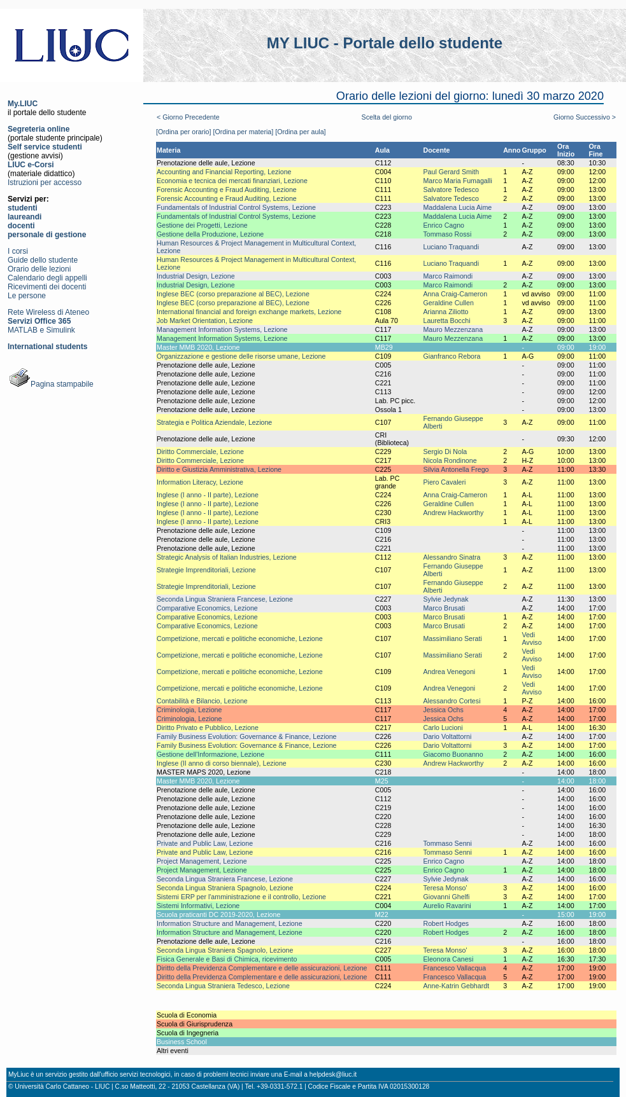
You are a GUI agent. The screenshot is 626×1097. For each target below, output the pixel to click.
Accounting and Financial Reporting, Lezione (224, 172)
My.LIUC (23, 103)
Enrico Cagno (443, 225)
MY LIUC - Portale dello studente (384, 43)
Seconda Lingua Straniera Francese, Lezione (225, 599)
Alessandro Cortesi (451, 701)
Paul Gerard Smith (451, 172)
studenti (23, 208)
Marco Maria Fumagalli (457, 180)
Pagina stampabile (51, 384)
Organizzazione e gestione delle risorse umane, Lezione (241, 356)
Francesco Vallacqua (454, 968)
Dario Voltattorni (447, 736)
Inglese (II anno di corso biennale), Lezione (222, 763)
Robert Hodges (446, 923)
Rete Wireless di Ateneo (48, 312)
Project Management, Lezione (202, 861)
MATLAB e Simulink (41, 330)
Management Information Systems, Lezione (222, 329)
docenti (21, 225)
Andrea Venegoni (449, 671)
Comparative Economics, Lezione (207, 608)
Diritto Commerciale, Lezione (200, 451)
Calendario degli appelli (47, 277)
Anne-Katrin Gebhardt (456, 986)
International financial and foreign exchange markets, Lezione (249, 311)
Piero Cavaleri (444, 482)
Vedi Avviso (531, 638)
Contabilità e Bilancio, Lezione (202, 701)
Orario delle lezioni (39, 269)
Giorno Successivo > (584, 117)
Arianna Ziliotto (445, 311)
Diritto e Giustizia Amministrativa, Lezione (219, 469)
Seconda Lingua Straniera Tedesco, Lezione (223, 986)
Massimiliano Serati (452, 638)
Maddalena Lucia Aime (457, 207)
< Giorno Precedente (188, 117)
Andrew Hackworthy (453, 512)
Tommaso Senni (447, 843)
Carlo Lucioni (442, 727)
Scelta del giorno (387, 117)
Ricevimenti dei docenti (47, 286)
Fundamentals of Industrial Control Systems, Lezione (236, 207)
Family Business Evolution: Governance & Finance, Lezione (247, 736)
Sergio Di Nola (445, 451)
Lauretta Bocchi (446, 320)
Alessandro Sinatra (451, 557)
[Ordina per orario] (183, 131)
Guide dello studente (43, 260)
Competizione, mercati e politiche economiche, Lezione (240, 638)
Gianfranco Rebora (451, 356)
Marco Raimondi (448, 276)
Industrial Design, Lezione (196, 276)
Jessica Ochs (443, 710)
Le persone (27, 295)
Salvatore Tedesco (450, 189)
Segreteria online (38, 129)
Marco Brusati (444, 608)
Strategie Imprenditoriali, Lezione (206, 570)
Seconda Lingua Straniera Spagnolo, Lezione (225, 888)
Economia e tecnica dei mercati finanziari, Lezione (232, 180)
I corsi (18, 251)
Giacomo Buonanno (453, 754)
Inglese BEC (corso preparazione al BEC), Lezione (233, 294)
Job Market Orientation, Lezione (205, 320)
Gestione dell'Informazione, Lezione (210, 754)
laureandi (24, 216)
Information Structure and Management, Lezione (229, 923)
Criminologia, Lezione (189, 710)
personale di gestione (47, 234)
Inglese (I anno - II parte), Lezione (208, 495)
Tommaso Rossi (447, 234)
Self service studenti (45, 146)
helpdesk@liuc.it (333, 1074)
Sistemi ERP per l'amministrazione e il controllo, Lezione (241, 896)
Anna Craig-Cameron (455, 294)
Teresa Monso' (445, 888)
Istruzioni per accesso (45, 182)
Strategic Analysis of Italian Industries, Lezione (227, 557)
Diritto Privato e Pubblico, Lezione (208, 727)
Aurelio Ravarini (447, 905)
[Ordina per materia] (243, 131)
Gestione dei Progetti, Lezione (202, 225)
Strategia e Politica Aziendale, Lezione (214, 422)
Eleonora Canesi (448, 959)
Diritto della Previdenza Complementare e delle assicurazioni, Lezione (262, 968)
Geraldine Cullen (448, 303)
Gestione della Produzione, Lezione (210, 234)
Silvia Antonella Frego (455, 469)
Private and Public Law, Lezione (205, 843)
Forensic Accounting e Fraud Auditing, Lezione (227, 189)
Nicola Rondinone (449, 460)
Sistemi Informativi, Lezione (198, 905)
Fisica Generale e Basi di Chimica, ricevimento (227, 959)
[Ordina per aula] (300, 131)
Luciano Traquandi (451, 247)
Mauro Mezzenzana (453, 329)
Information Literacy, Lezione (200, 482)
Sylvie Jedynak (445, 599)
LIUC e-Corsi (31, 164)
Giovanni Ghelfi (446, 896)
